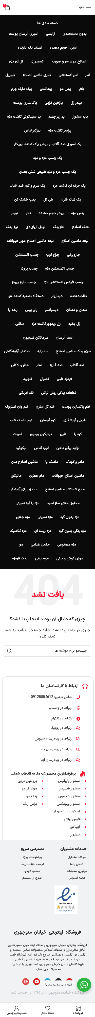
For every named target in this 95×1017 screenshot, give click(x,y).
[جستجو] (47, 651)
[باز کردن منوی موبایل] (85, 8)
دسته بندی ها (47, 23)
